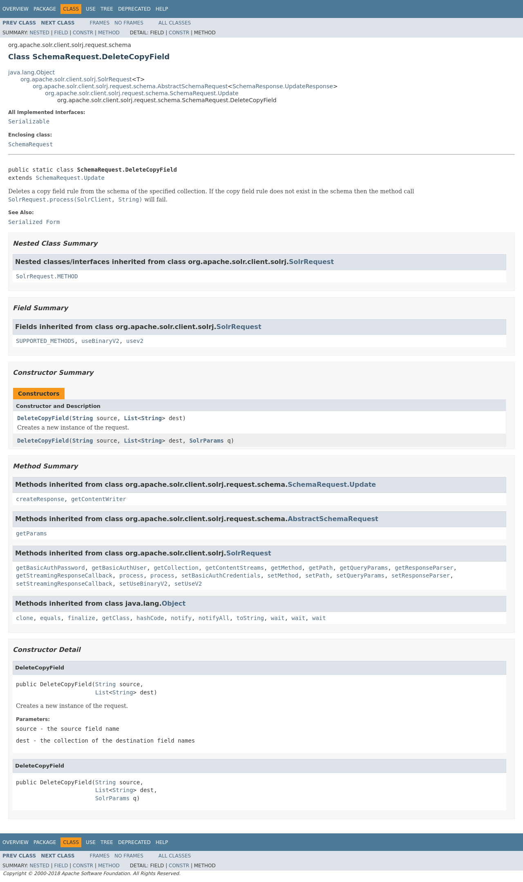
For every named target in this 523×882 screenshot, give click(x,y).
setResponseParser (420, 575)
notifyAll (214, 618)
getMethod (286, 567)
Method (109, 33)
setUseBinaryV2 (143, 583)
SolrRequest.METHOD (47, 276)
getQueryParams (364, 567)
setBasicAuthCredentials (221, 575)
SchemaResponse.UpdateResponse (282, 86)
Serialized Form (34, 222)
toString (250, 618)
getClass (116, 618)
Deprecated (134, 9)
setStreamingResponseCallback (64, 583)
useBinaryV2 (100, 341)
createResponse (40, 499)
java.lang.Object (31, 72)
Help (162, 9)
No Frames (128, 23)
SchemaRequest (30, 144)
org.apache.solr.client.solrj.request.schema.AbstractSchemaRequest (130, 86)
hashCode (150, 618)
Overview (15, 9)
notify (181, 618)
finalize (81, 618)
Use (91, 9)
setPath (317, 575)
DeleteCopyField (43, 418)
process (131, 575)
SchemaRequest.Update (70, 178)
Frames (100, 23)
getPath (320, 567)
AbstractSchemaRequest (333, 519)
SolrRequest (311, 262)
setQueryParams (360, 575)
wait (278, 618)
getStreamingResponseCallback (64, 575)
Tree (107, 9)
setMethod (282, 575)
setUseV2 (188, 583)
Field (61, 33)
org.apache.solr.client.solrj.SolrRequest (76, 79)
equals (50, 618)
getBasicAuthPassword (50, 567)
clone (24, 618)
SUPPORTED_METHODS (45, 341)
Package (45, 9)
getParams (31, 533)
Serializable (28, 121)
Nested (39, 33)
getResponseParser (424, 567)
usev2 (134, 341)
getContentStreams (235, 567)
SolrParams (206, 440)
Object (174, 603)
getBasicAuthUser (119, 567)
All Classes (175, 23)
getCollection (176, 567)
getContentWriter (98, 499)
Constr (83, 33)
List (131, 418)
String (82, 418)
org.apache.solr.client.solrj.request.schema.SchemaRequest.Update (142, 93)
